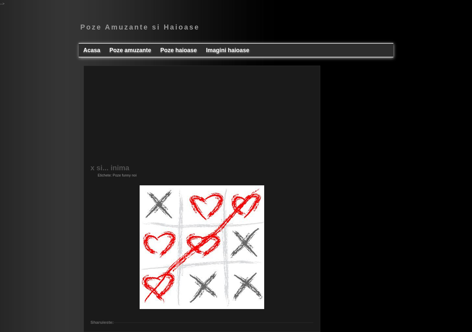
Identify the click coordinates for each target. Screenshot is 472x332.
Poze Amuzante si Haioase (140, 27)
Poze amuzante (130, 50)
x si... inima (109, 168)
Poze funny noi (125, 175)
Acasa (91, 50)
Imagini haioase (227, 50)
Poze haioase (178, 50)
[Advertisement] (201, 118)
